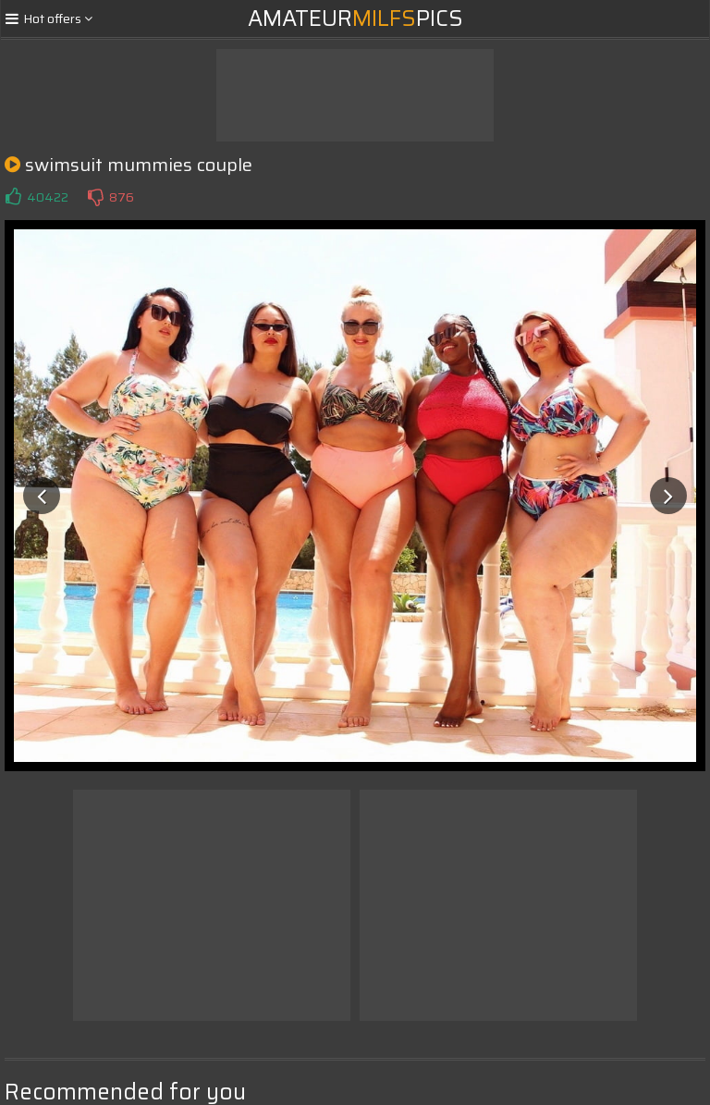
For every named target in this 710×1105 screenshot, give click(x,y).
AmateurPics (355, 18)
